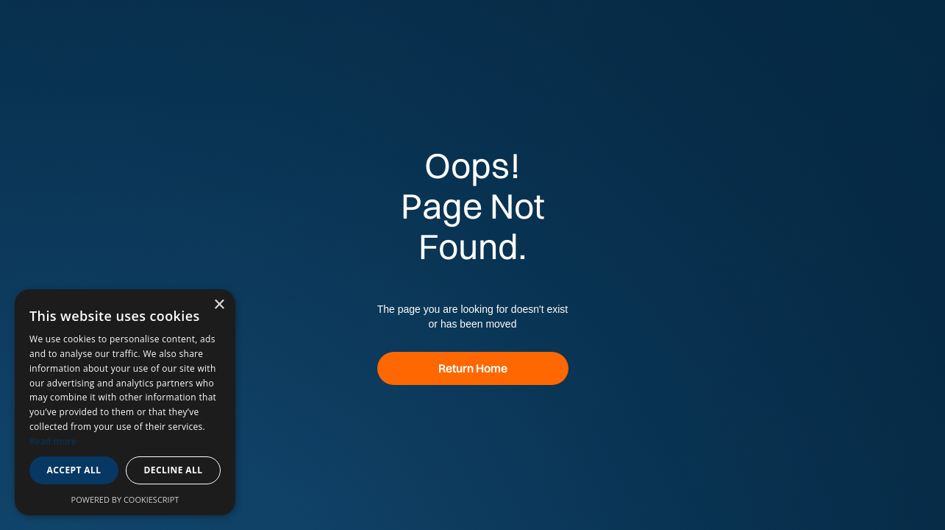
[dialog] (125, 402)
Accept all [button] (74, 470)
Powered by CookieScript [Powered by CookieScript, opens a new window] (125, 499)
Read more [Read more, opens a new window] (52, 441)
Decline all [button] (173, 470)
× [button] (218, 305)
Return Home (472, 368)
